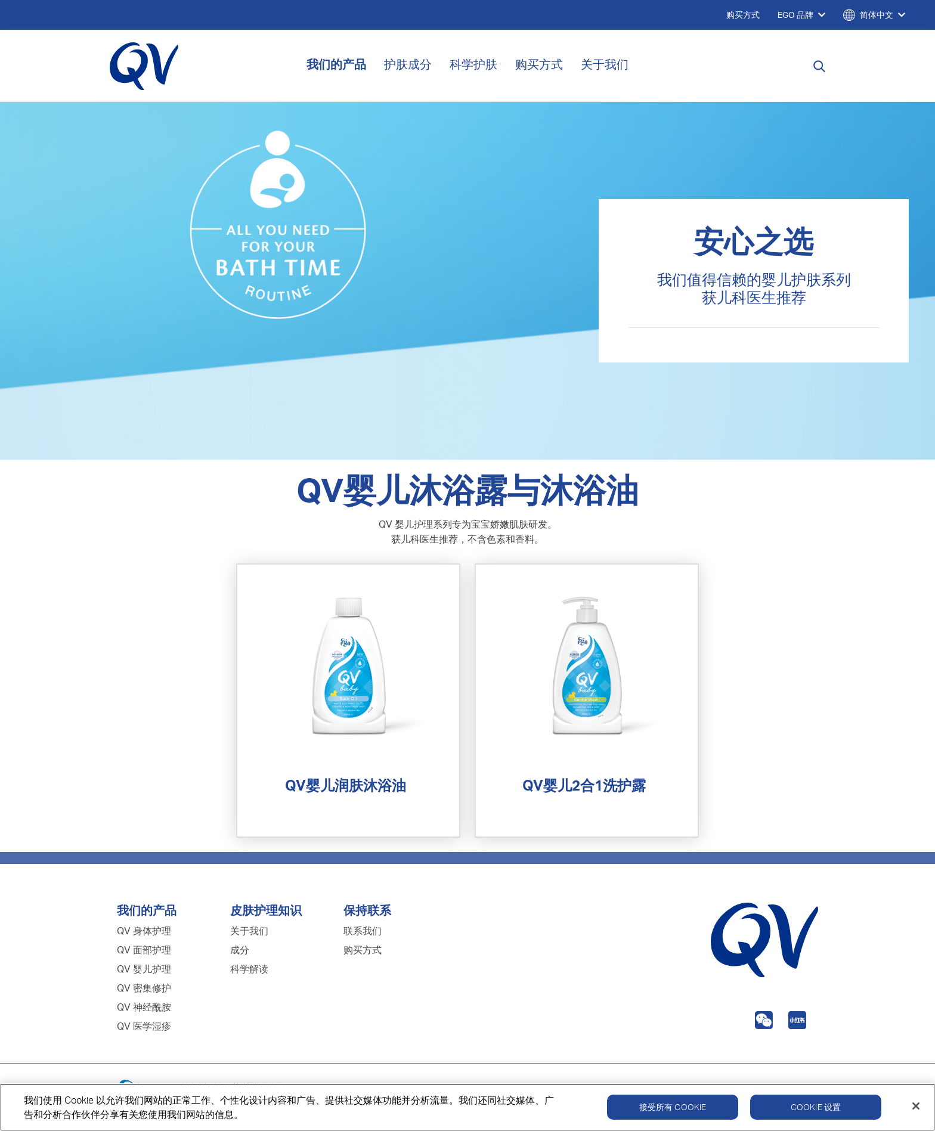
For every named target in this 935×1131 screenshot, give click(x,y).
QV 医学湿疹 (144, 1026)
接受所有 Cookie (673, 1109)
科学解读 (249, 969)
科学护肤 (473, 64)
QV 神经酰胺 (144, 1007)
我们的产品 (336, 64)
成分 (239, 950)
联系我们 (362, 931)
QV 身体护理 (144, 931)
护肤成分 (408, 64)
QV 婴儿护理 (144, 969)
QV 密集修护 (144, 988)
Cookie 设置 (816, 1109)
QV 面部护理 (144, 950)
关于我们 (605, 64)
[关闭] (916, 1108)
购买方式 (539, 64)
